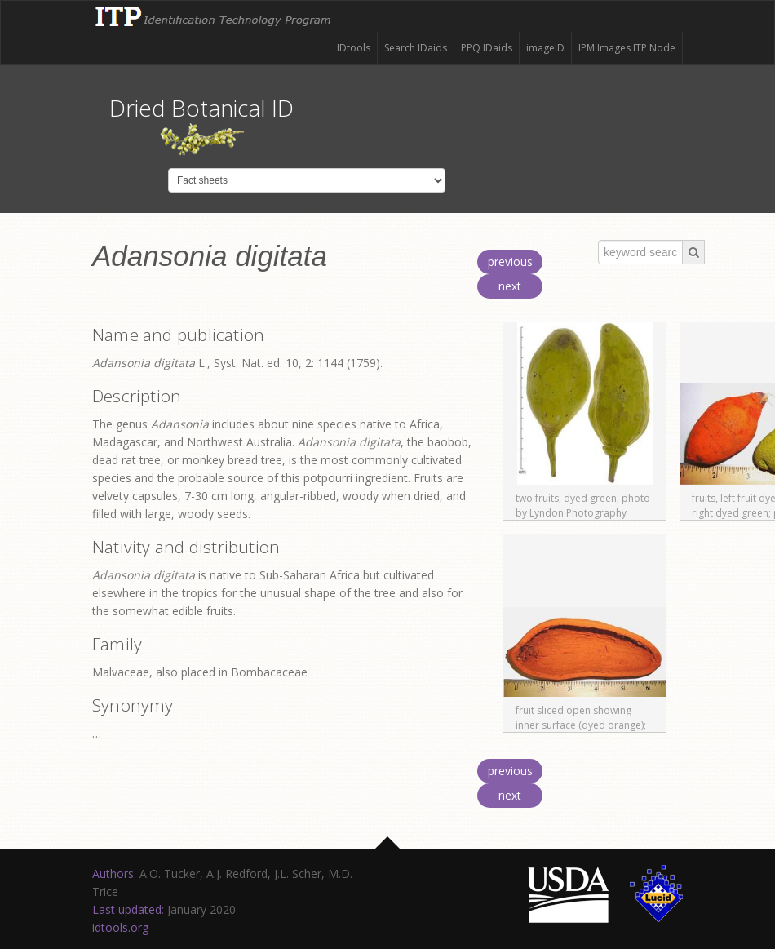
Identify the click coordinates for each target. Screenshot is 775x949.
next (509, 286)
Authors (113, 873)
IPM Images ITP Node (626, 48)
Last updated (127, 909)
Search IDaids (415, 48)
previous (510, 261)
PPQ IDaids (486, 48)
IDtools (353, 48)
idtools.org (120, 927)
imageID (545, 48)
